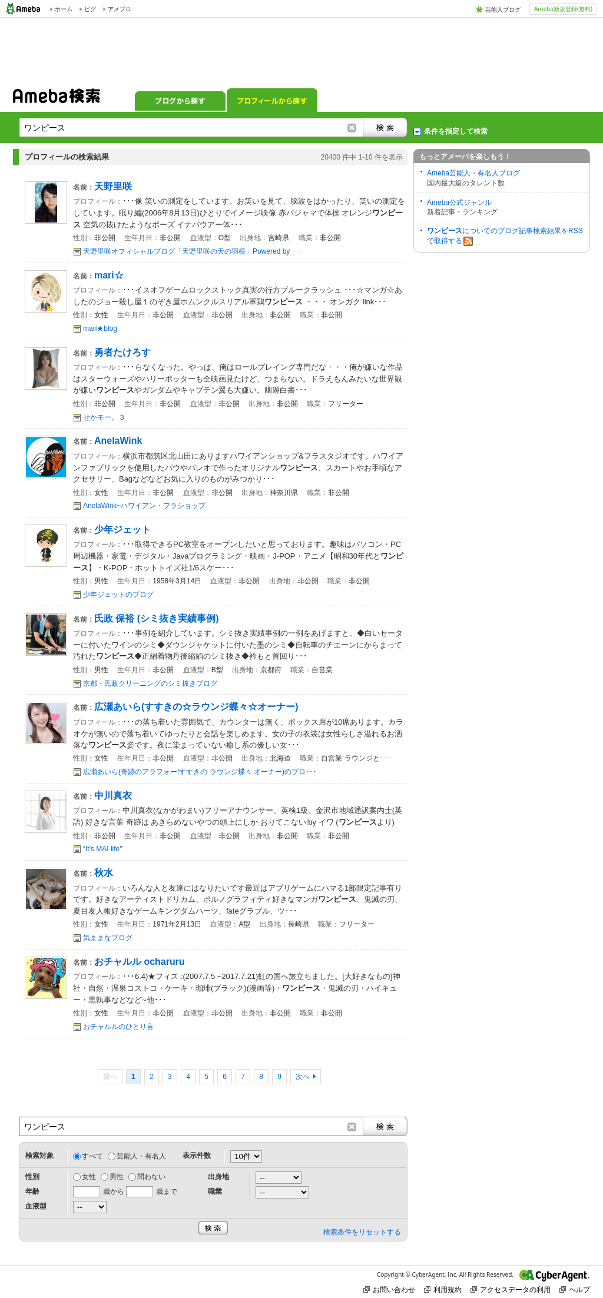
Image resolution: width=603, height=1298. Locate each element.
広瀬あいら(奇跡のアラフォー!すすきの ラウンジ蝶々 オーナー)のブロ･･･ (199, 772)
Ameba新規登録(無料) (563, 9)
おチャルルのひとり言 (118, 1027)
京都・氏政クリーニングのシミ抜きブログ (150, 683)
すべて (92, 1156)
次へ (303, 1077)
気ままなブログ (107, 938)
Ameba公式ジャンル (459, 202)
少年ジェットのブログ (118, 594)
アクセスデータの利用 (511, 1289)
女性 (89, 1177)
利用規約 (443, 1289)
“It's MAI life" (102, 849)
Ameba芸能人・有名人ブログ (473, 173)
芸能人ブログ (503, 9)
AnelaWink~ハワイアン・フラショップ (144, 506)
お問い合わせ (389, 1289)
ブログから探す (180, 100)
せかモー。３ (104, 417)
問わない (151, 1177)
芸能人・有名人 (141, 1156)
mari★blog (100, 328)
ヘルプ (574, 1289)
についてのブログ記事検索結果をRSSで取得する (505, 236)
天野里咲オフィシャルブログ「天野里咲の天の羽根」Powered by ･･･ (193, 251)
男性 (117, 1177)
